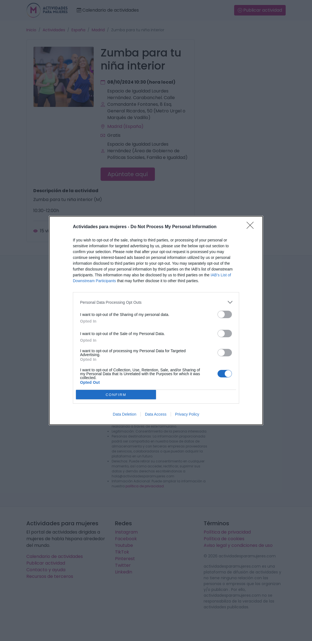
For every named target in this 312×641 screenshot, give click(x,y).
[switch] (225, 314)
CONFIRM (116, 395)
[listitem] (156, 302)
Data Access (156, 414)
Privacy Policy (187, 414)
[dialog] (156, 320)
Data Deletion (124, 414)
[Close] (252, 227)
